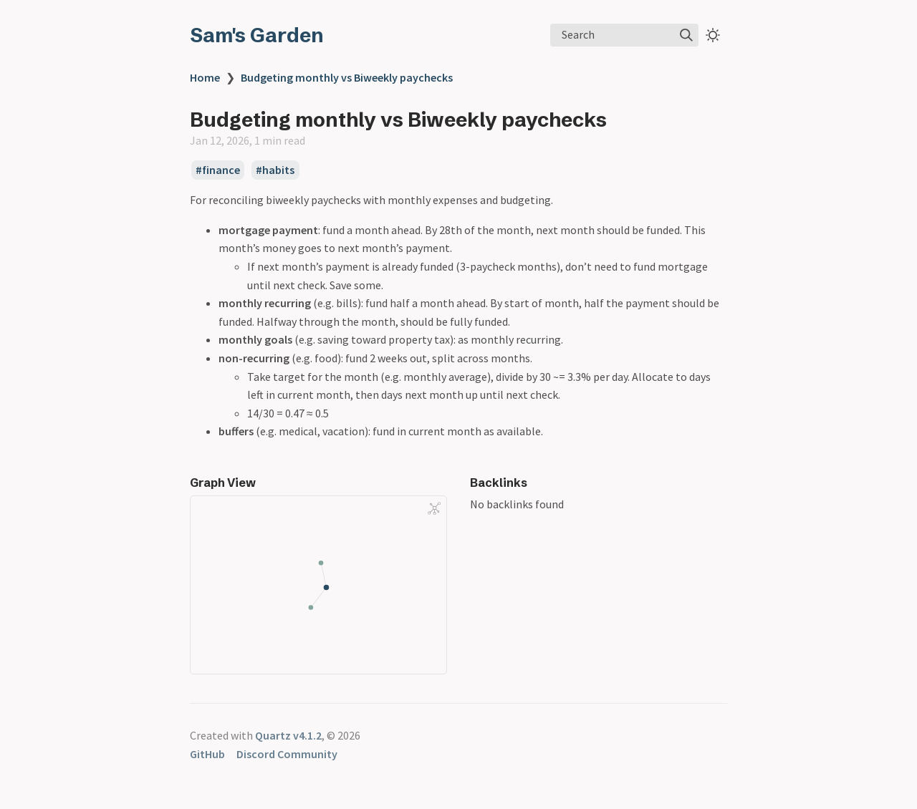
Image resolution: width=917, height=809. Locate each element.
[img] (686, 35)
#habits (275, 170)
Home (205, 77)
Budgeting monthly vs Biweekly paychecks (347, 77)
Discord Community (286, 754)
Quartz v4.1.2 (288, 735)
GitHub (207, 754)
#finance (218, 170)
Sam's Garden (257, 35)
